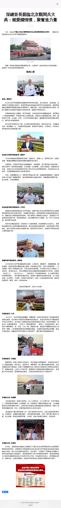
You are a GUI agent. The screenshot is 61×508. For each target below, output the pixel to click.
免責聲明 (30, 505)
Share (5, 492)
